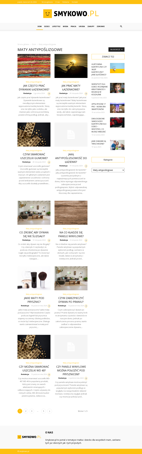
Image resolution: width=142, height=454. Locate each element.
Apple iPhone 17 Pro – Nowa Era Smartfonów (99, 106)
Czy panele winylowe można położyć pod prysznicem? (71, 370)
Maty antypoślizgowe (34, 82)
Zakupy (90, 26)
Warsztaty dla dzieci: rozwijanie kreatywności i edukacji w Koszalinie (100, 89)
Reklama (65, 2)
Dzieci (47, 26)
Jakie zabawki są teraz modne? (99, 142)
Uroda (82, 26)
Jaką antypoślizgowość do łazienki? (71, 158)
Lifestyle (56, 26)
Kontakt (75, 2)
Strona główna (47, 2)
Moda (65, 26)
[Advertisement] (71, 36)
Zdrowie (101, 26)
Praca (73, 26)
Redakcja (27, 93)
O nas (57, 2)
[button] (121, 26)
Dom (40, 26)
